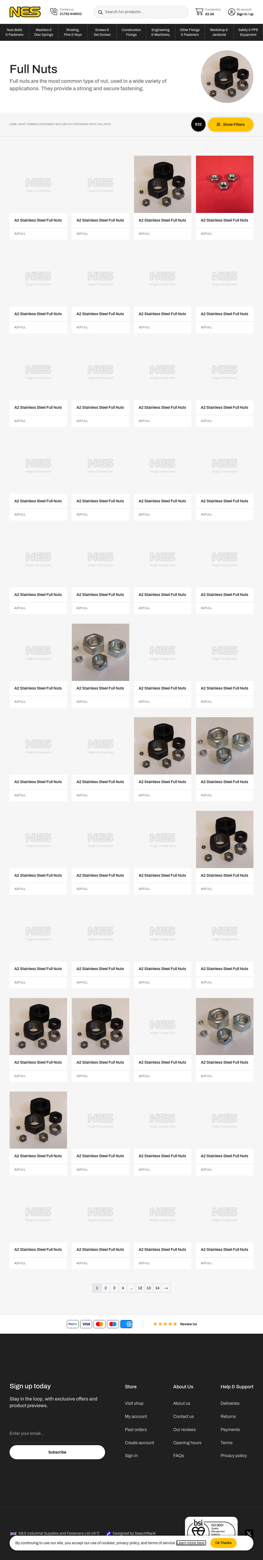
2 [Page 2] (106, 1288)
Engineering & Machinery (160, 32)
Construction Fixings (131, 32)
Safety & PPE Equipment (248, 32)
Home (13, 124)
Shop (22, 124)
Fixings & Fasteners (40, 124)
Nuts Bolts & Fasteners (14, 32)
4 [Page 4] (123, 1288)
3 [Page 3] (114, 1288)
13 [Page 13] (149, 1288)
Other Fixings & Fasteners (190, 32)
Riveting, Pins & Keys (73, 32)
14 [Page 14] (157, 1288)
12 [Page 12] (140, 1288)
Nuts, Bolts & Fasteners (72, 124)
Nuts (93, 124)
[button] (230, 125)
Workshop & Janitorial (219, 32)
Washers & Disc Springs (43, 32)
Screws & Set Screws (102, 32)
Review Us (188, 1324)
